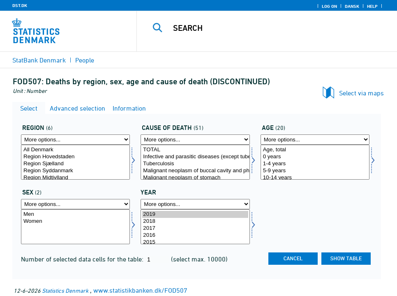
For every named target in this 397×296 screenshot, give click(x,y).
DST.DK (19, 5)
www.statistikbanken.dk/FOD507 (140, 290)
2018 (195, 221)
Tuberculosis (195, 163)
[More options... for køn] (75, 204)
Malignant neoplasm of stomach (195, 177)
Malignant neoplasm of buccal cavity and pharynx (195, 170)
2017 (195, 228)
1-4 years (315, 163)
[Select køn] (75, 226)
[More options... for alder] (315, 139)
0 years (315, 156)
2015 (195, 242)
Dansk (352, 6)
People (84, 60)
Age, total (315, 149)
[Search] (272, 28)
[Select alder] (315, 162)
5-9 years (315, 170)
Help (372, 6)
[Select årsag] (195, 162)
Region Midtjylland (75, 177)
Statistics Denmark (65, 290)
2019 (195, 214)
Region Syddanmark (75, 170)
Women (75, 221)
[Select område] (75, 162)
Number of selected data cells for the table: (83, 259)
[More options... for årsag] (195, 139)
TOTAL (195, 149)
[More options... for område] (75, 139)
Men (75, 214)
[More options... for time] (195, 204)
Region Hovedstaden (75, 156)
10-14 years (315, 177)
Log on (329, 6)
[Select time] (195, 226)
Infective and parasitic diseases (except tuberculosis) (195, 156)
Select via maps (361, 93)
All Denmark (75, 149)
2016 (195, 235)
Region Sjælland (75, 163)
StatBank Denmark (39, 60)
